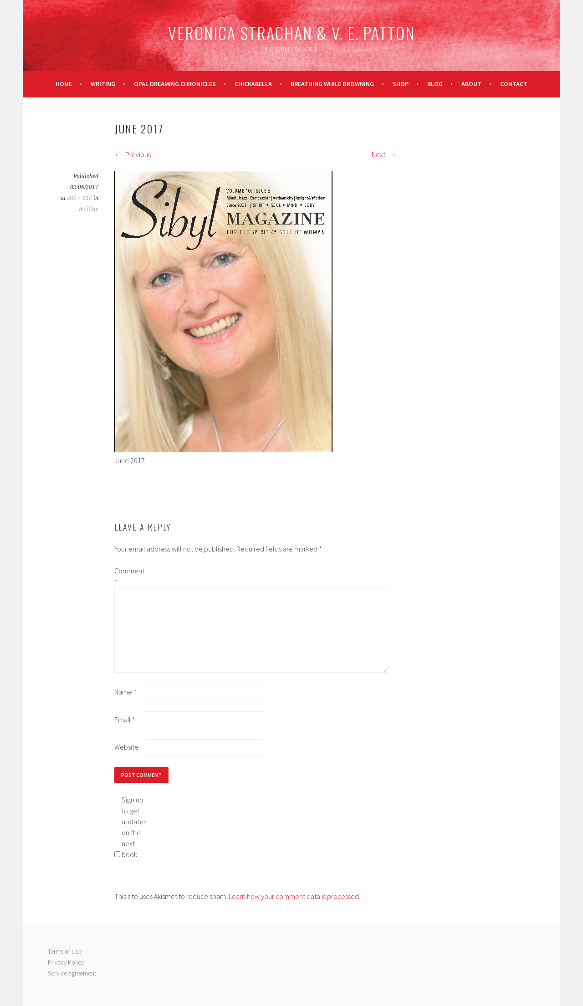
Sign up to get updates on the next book (134, 827)
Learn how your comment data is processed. (294, 896)
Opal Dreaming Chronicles (175, 84)
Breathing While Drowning (332, 84)
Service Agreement (72, 973)
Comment (128, 576)
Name (125, 691)
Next (384, 154)
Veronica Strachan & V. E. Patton (291, 32)
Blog (435, 84)
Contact (513, 84)
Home (64, 84)
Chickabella (253, 84)
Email (124, 719)
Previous (132, 154)
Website (126, 746)
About (471, 84)
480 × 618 (79, 198)
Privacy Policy (66, 962)
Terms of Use (65, 951)
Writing (103, 84)
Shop (401, 84)
